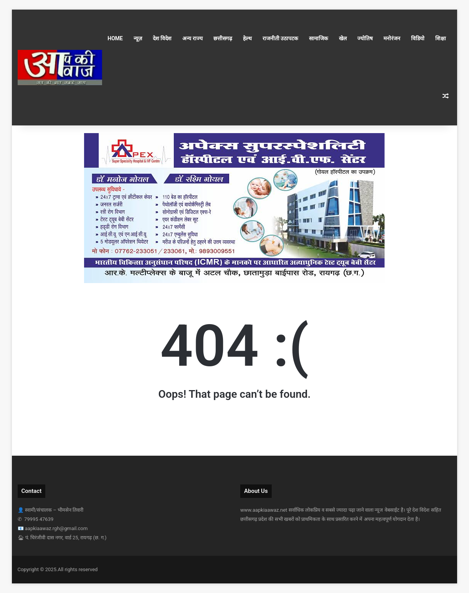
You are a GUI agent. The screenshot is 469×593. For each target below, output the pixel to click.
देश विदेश (162, 38)
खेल (343, 38)
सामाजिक (318, 38)
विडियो (417, 38)
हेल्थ (247, 38)
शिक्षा (440, 38)
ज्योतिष (365, 38)
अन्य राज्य (192, 38)
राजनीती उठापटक (280, 38)
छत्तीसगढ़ (222, 38)
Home (115, 38)
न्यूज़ (138, 38)
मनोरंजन (391, 38)
